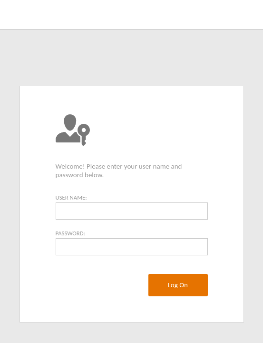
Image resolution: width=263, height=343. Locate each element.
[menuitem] (178, 285)
